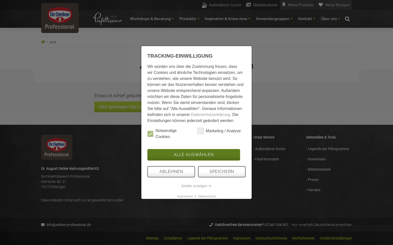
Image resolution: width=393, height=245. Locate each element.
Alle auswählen (194, 154)
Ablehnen (171, 171)
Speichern (222, 171)
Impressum (185, 196)
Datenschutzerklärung (210, 114)
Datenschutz (207, 196)
